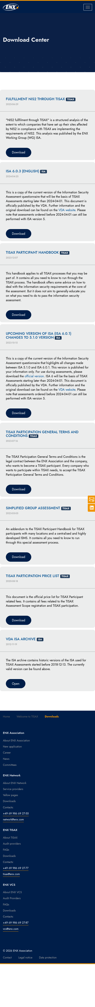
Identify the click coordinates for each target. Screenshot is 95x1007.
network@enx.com (13, 819)
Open (15, 683)
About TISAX (10, 838)
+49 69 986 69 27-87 (16, 923)
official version (34, 376)
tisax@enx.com (11, 874)
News (6, 759)
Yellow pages (10, 795)
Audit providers (12, 844)
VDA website (66, 210)
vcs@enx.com (10, 929)
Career (7, 753)
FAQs (6, 850)
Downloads (9, 801)
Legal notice (25, 957)
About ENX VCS (12, 892)
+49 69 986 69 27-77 (16, 868)
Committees (10, 765)
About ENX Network (14, 783)
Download (18, 152)
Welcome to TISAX (27, 716)
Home (6, 716)
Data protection (48, 957)
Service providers (13, 789)
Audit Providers (12, 898)
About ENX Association (16, 740)
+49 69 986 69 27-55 (16, 813)
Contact (7, 957)
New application (12, 746)
